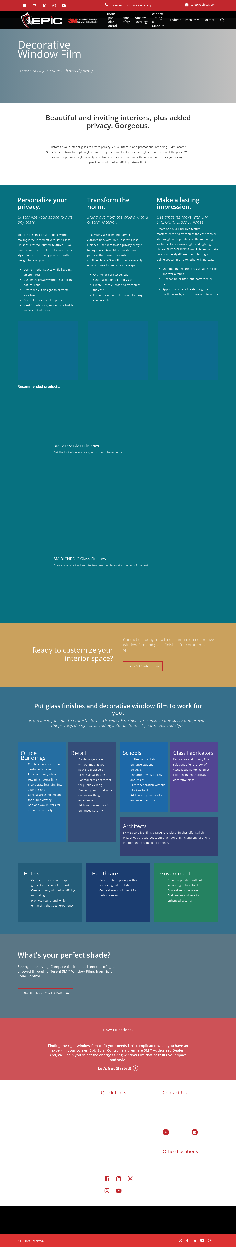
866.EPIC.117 (121, 5)
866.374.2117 (141, 5)
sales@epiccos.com (203, 4)
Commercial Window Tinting (125, 1133)
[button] (143, 666)
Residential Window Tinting (125, 1143)
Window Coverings (119, 1138)
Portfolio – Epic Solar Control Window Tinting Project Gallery (125, 1153)
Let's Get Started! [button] (114, 1068)
